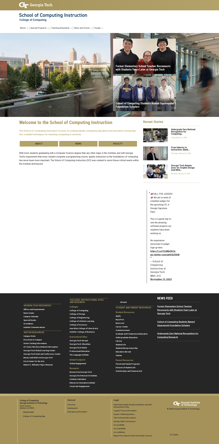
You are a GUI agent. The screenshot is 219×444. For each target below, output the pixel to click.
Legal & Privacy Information (125, 411)
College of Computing (32, 20)
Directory (71, 405)
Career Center (122, 327)
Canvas (119, 355)
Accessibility (119, 425)
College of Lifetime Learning (82, 321)
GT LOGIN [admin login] (174, 435)
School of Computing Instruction (53, 15)
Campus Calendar (31, 316)
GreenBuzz (28, 324)
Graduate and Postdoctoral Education (131, 334)
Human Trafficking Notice (124, 414)
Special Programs (38, 28)
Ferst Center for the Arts (33, 361)
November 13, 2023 (161, 279)
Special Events (29, 320)
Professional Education (80, 351)
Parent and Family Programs (128, 364)
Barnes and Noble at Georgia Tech (38, 358)
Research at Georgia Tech (81, 372)
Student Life (121, 345)
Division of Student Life (125, 368)
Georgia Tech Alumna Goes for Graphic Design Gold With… (183, 167)
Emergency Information (77, 412)
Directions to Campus (32, 340)
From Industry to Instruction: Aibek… (180, 148)
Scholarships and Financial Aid (129, 371)
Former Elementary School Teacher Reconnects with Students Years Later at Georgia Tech (143, 67)
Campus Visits (29, 336)
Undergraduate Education (126, 337)
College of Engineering (79, 318)
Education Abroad (123, 352)
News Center (28, 313)
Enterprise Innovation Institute (82, 383)
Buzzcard (120, 323)
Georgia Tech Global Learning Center (39, 350)
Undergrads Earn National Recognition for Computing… (183, 131)
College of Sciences (78, 325)
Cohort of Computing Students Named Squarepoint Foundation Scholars (145, 105)
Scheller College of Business (82, 332)
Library (119, 341)
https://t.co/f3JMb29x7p (162, 251)
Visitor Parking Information (35, 343)
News (78, 143)
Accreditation (119, 432)
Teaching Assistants (60, 28)
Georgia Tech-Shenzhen (80, 344)
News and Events (82, 28)
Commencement (123, 330)
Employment (72, 408)
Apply (118, 316)
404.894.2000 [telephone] (28, 412)
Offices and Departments (34, 309)
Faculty (117, 143)
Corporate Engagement (79, 386)
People (97, 28)
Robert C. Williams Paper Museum (38, 365)
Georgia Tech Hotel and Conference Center (42, 354)
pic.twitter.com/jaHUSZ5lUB (164, 254)
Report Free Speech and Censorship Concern (133, 436)
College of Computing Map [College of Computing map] (34, 416)
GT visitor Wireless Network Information (40, 347)
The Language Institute (79, 355)
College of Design (77, 314)
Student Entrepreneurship (127, 348)
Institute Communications (34, 327)
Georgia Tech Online (78, 348)
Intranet (123, 302)
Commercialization (78, 379)
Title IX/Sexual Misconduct (125, 418)
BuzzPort (120, 320)
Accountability (119, 428)
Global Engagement (78, 363)
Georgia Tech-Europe (79, 341)
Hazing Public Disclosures (124, 421)
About (23, 28)
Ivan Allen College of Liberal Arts (84, 328)
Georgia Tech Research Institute (83, 376)
